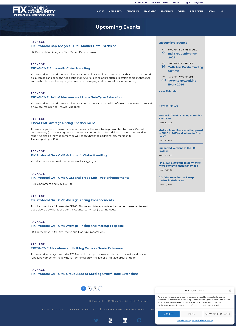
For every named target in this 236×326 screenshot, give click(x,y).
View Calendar (168, 91)
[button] (229, 290)
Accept (169, 314)
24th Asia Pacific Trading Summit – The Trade (180, 117)
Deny (191, 314)
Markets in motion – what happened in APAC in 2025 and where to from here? (181, 133)
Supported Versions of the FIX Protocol (177, 149)
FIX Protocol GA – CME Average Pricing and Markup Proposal (77, 226)
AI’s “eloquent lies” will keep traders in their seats (176, 179)
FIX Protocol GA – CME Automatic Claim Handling (69, 155)
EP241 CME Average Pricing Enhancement (63, 123)
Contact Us (53, 309)
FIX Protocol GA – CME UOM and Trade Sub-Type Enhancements (80, 178)
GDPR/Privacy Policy (202, 320)
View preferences (217, 314)
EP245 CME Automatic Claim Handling (60, 68)
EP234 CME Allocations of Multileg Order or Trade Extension (77, 248)
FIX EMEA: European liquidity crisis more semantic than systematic (180, 164)
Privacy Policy (83, 309)
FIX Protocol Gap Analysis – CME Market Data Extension (73, 46)
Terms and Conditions (124, 309)
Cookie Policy (184, 320)
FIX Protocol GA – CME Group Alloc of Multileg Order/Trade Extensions (84, 274)
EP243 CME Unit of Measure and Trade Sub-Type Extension (76, 97)
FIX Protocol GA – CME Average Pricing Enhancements (72, 200)
